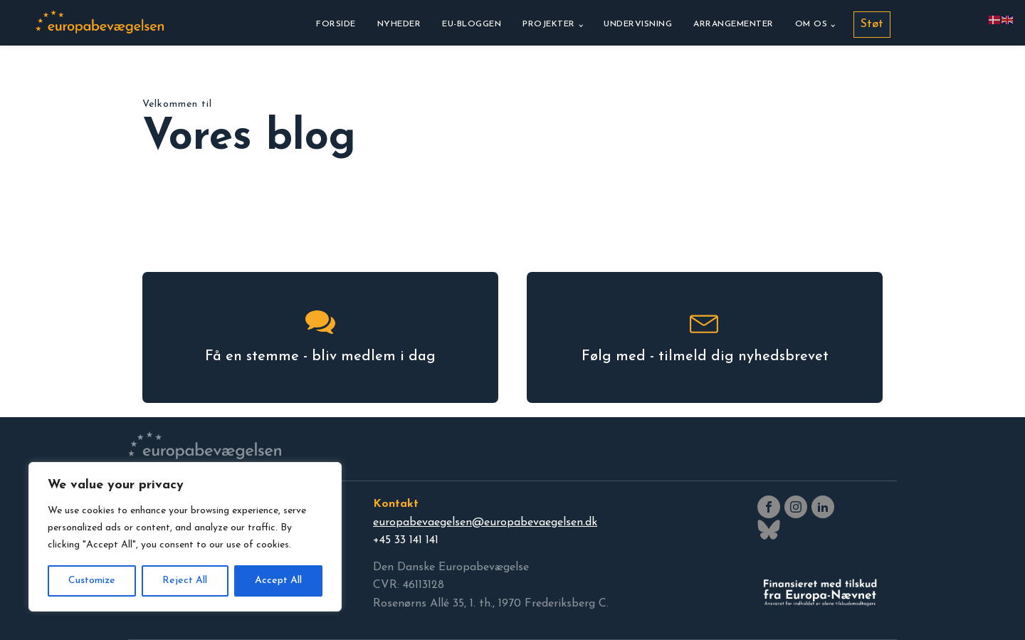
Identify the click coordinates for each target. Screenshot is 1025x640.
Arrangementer (733, 24)
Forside (336, 24)
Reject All (184, 580)
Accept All (278, 580)
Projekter (548, 24)
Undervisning (638, 24)
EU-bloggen (471, 24)
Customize (91, 580)
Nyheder (399, 24)
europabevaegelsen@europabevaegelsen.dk (485, 522)
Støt (872, 24)
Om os (811, 24)
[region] (185, 537)
